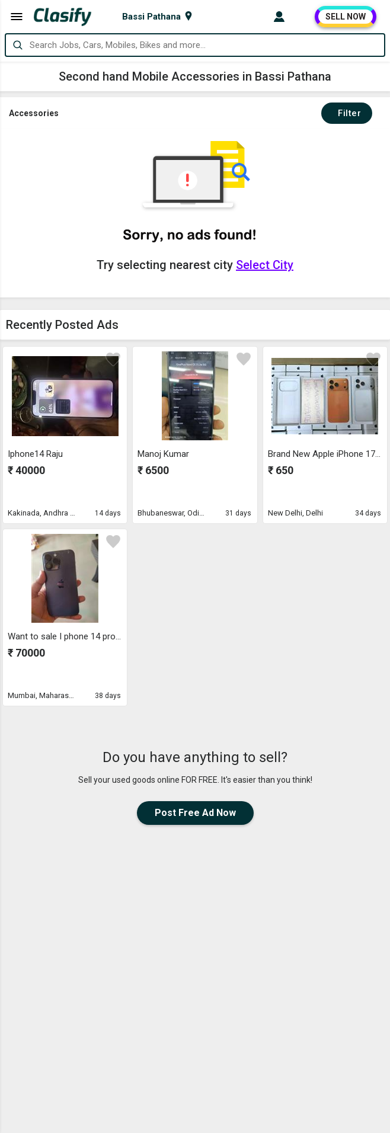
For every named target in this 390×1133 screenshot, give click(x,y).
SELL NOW (345, 16)
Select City (264, 265)
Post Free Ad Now (195, 812)
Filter (347, 113)
